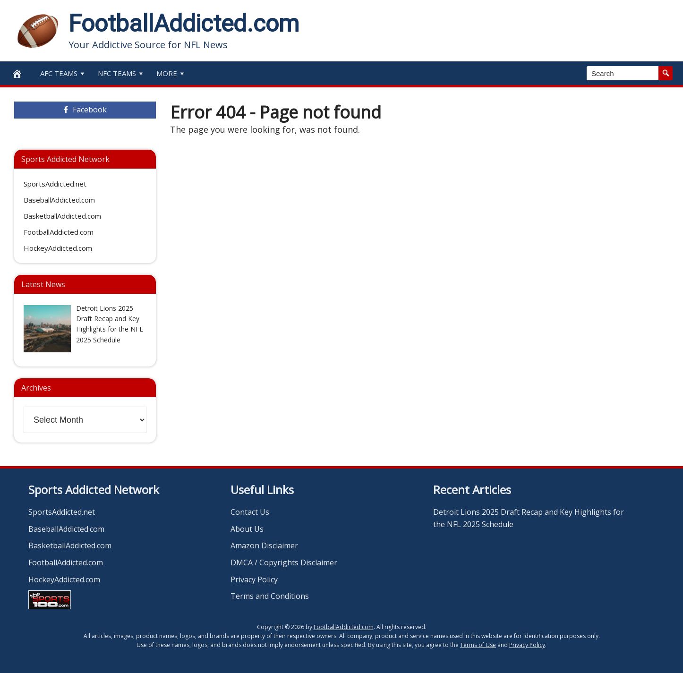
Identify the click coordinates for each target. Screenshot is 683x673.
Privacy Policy (254, 579)
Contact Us (250, 512)
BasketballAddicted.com (62, 216)
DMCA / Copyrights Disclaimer (284, 562)
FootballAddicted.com (183, 23)
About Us (247, 529)
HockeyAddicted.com (58, 248)
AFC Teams (63, 73)
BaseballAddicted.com (59, 199)
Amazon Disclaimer (264, 545)
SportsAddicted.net (55, 183)
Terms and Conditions (270, 596)
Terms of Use (478, 645)
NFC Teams (121, 73)
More (171, 73)
